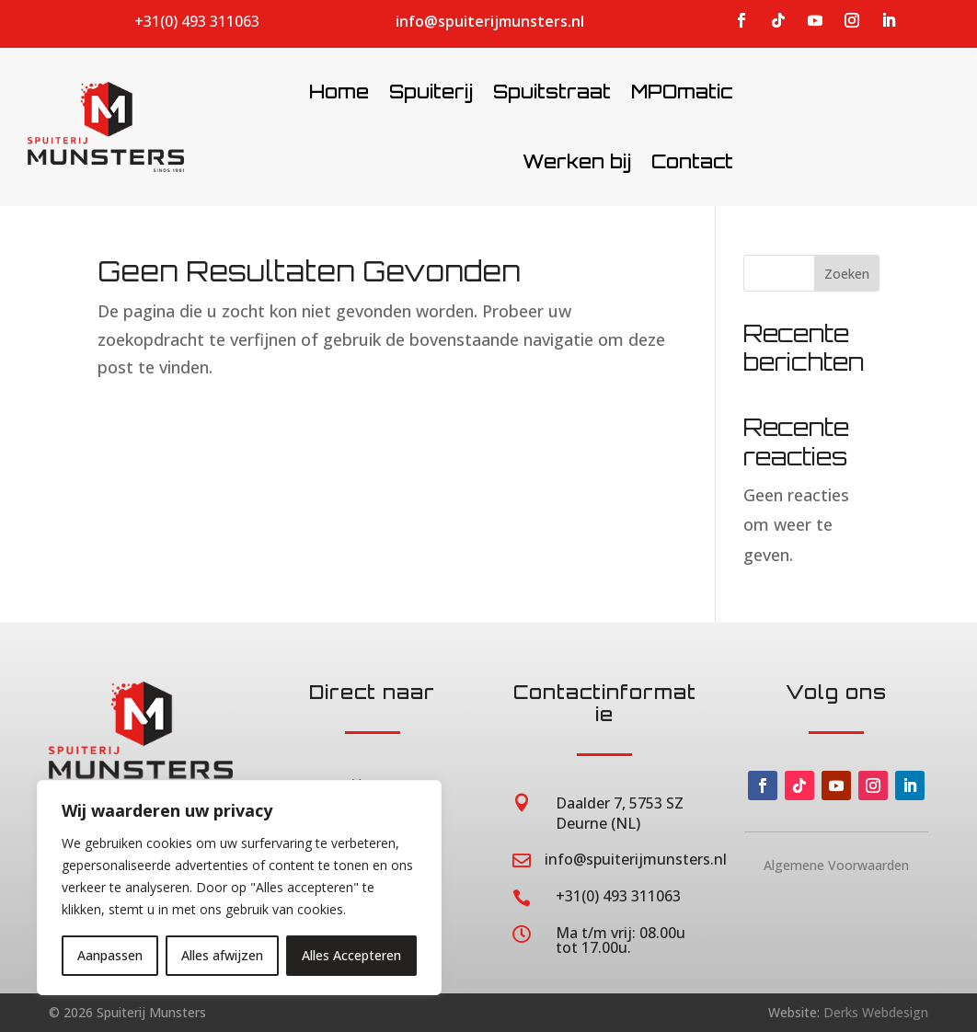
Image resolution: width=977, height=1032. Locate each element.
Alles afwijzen (222, 955)
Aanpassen (110, 955)
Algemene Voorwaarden (836, 865)
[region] (239, 887)
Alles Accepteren (351, 955)
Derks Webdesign (875, 1012)
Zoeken (846, 273)
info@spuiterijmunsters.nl (490, 21)
